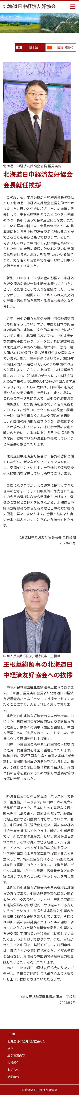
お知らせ (13, 1069)
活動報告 (13, 1077)
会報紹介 (13, 1062)
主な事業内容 (16, 1055)
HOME (11, 1034)
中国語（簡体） (64, 47)
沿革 (10, 1048)
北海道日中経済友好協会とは (26, 1041)
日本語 (33, 47)
